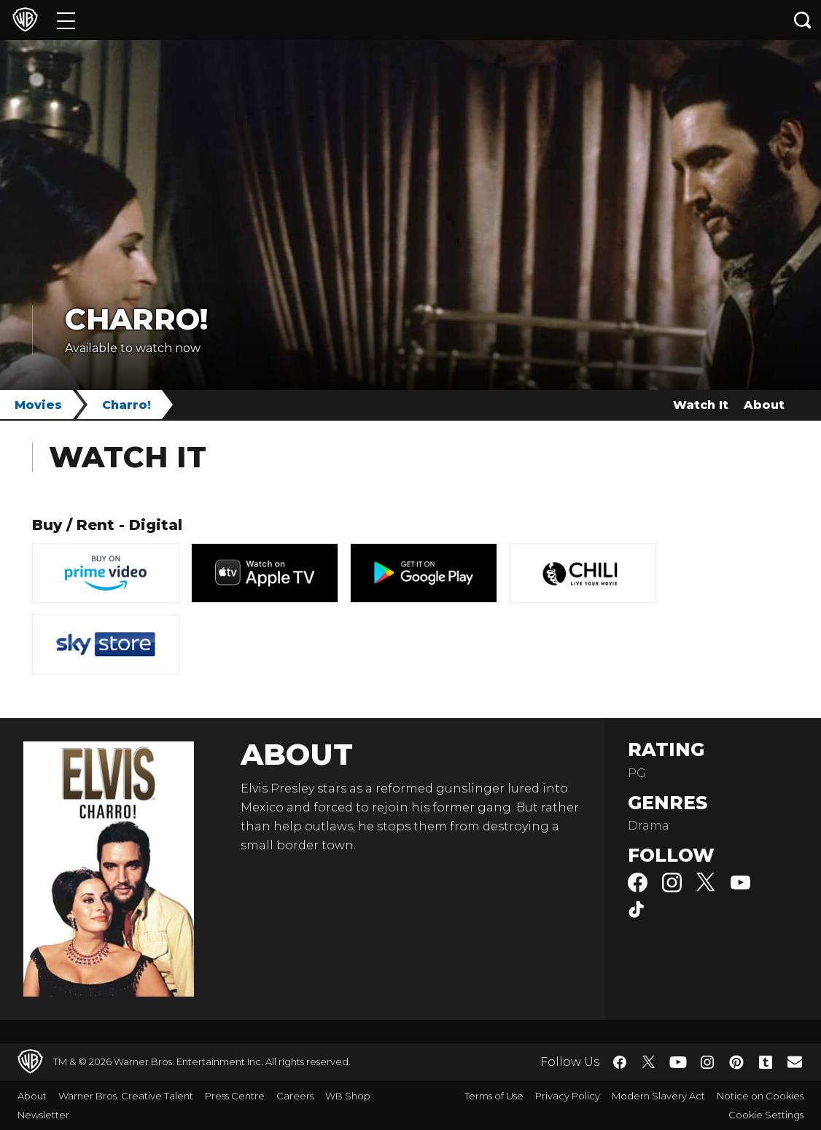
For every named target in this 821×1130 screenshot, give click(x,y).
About (764, 405)
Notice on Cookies (760, 1096)
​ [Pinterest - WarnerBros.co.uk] (736, 1062)
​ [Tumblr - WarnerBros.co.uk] (765, 1062)
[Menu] (66, 20)
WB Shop (347, 1096)
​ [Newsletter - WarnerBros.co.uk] (795, 1061)
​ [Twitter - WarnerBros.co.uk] (649, 1062)
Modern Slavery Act (658, 1096)
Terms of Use (494, 1096)
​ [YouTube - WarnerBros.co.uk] (678, 1061)
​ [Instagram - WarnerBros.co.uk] (707, 1062)
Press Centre (235, 1096)
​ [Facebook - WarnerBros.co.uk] (620, 1062)
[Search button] (803, 20)
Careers (295, 1096)
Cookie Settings (766, 1115)
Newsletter (43, 1115)
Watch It (700, 405)
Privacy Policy (567, 1096)
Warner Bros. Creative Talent (125, 1096)
